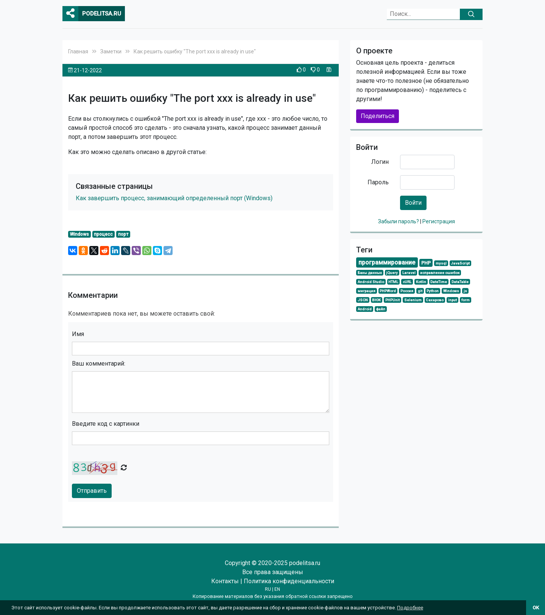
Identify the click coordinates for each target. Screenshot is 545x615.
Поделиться (377, 116)
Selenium (413, 300)
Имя (78, 334)
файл (380, 309)
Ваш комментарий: (98, 363)
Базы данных (370, 273)
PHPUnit (392, 300)
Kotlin (421, 282)
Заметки (110, 51)
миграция (366, 291)
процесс (103, 234)
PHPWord (388, 291)
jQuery (392, 273)
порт (123, 234)
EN (277, 589)
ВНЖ (376, 300)
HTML (393, 282)
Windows (79, 234)
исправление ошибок (439, 273)
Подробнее (410, 607)
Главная (78, 51)
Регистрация (438, 221)
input (452, 300)
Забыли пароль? (399, 221)
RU (268, 589)
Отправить (92, 490)
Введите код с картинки (105, 423)
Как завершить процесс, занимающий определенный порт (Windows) (174, 198)
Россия (406, 291)
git (420, 291)
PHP (426, 263)
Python (433, 291)
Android (365, 309)
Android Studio (371, 282)
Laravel (409, 273)
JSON (363, 300)
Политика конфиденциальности (289, 581)
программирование (386, 262)
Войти (413, 202)
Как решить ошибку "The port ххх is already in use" (195, 51)
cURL (407, 282)
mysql (441, 263)
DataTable (460, 282)
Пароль (378, 182)
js (465, 291)
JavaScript (460, 263)
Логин (380, 161)
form (465, 300)
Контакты (225, 581)
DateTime (438, 282)
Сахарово (435, 300)
